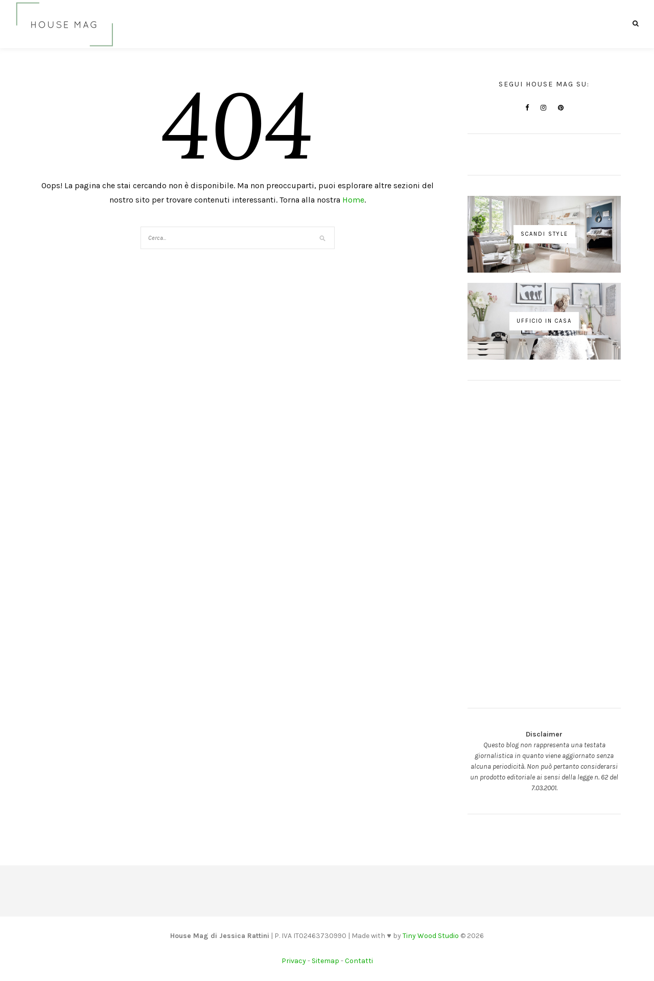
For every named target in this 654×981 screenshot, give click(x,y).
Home (353, 200)
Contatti (359, 960)
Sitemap (325, 960)
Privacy (294, 960)
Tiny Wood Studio (431, 935)
